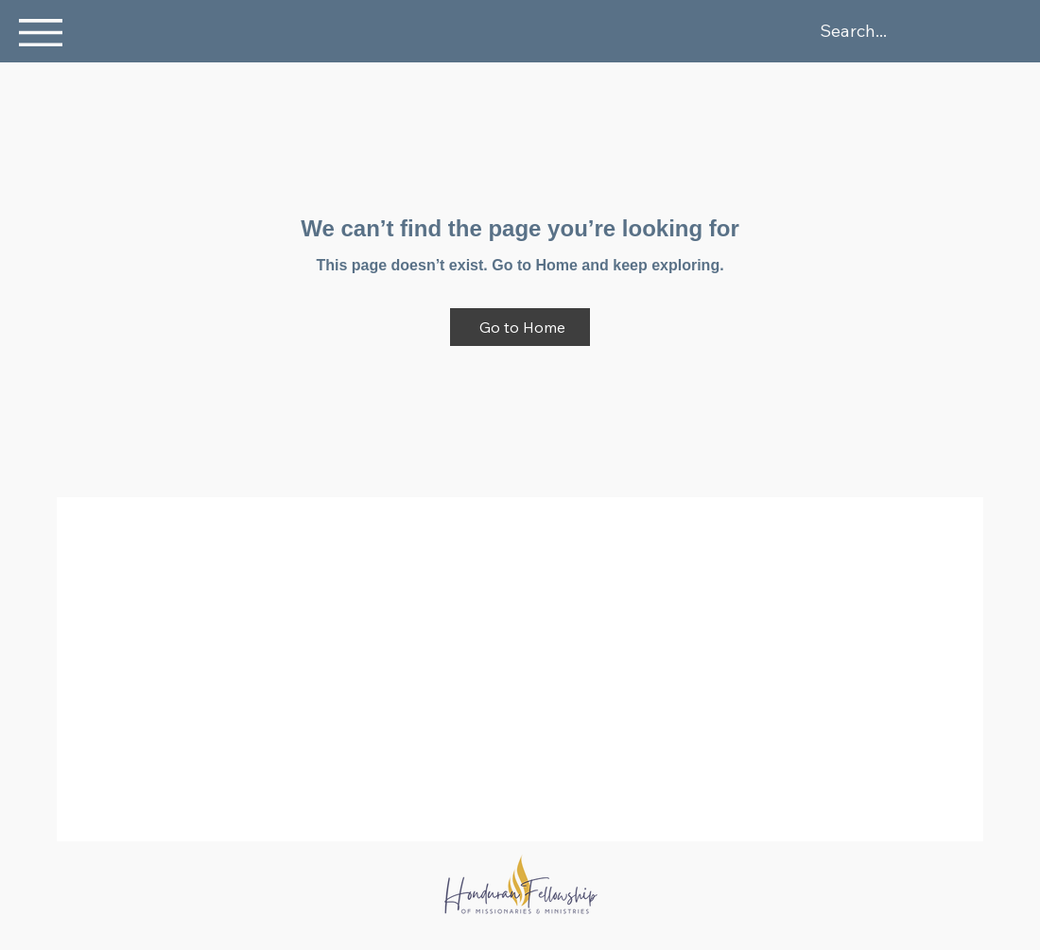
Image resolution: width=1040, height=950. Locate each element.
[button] (40, 32)
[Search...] (925, 31)
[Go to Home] (520, 327)
